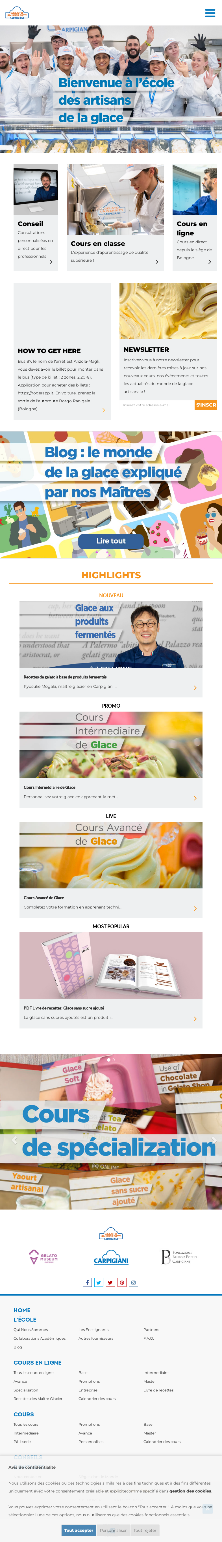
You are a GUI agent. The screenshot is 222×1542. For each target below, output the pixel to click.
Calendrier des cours (97, 1398)
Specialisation (26, 1390)
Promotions (89, 1381)
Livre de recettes (158, 1390)
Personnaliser (113, 1530)
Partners (151, 1329)
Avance (20, 1381)
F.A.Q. (148, 1338)
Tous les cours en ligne (34, 1372)
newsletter (146, 349)
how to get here (49, 351)
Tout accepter (78, 1530)
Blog (18, 1347)
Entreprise (88, 1390)
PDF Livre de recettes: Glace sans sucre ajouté (64, 1008)
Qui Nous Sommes (31, 1329)
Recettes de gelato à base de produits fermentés (65, 677)
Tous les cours (26, 1424)
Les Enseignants (93, 1329)
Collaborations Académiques (40, 1338)
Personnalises (91, 1441)
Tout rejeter (145, 1530)
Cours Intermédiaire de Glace (49, 787)
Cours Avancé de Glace (44, 897)
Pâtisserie (22, 1441)
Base (83, 1372)
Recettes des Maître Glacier (38, 1398)
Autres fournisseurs (96, 1338)
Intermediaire (156, 1372)
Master (149, 1381)
